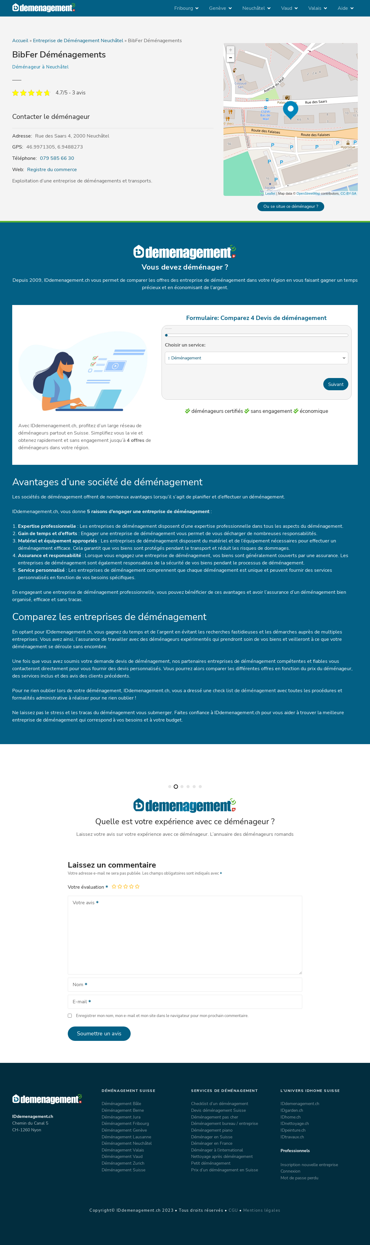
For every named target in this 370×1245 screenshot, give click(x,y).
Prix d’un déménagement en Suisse (224, 1170)
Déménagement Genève (124, 1130)
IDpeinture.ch (293, 1130)
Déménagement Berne (123, 1110)
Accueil (20, 40)
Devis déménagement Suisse (218, 1110)
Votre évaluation (88, 887)
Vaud (286, 8)
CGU (233, 1210)
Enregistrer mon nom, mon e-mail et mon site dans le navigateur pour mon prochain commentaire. (162, 1016)
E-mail (80, 1002)
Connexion (290, 1171)
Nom (78, 985)
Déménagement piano (212, 1130)
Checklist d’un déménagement (219, 1103)
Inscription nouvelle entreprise (309, 1165)
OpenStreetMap (308, 193)
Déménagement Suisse (123, 1170)
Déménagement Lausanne (126, 1137)
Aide (343, 8)
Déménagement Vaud (122, 1156)
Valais (314, 8)
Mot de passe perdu (299, 1178)
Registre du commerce (52, 169)
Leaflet (270, 193)
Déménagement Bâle (121, 1103)
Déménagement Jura (121, 1117)
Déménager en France (211, 1143)
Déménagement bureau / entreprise (224, 1123)
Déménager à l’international (217, 1150)
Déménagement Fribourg (125, 1123)
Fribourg (183, 8)
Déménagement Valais (123, 1150)
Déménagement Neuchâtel (127, 1143)
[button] (169, 786)
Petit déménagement (210, 1163)
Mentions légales (262, 1210)
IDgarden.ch (292, 1110)
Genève (217, 8)
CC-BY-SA (348, 193)
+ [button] (230, 50)
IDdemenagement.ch (300, 1103)
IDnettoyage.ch (295, 1123)
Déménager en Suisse (211, 1137)
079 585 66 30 (57, 158)
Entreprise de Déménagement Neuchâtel (78, 40)
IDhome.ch (291, 1117)
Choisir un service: (185, 345)
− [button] (230, 58)
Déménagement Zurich (123, 1163)
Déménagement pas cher (214, 1117)
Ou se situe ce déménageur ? (290, 206)
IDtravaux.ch (292, 1137)
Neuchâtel (253, 8)
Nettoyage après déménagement (222, 1156)
